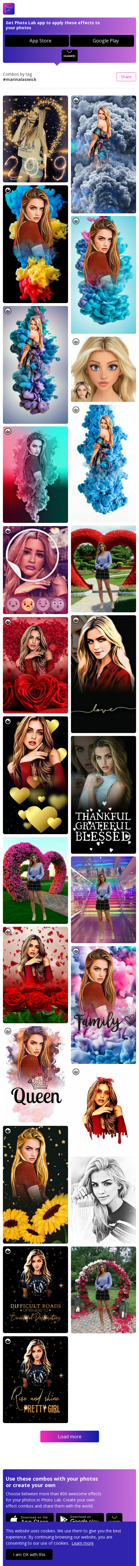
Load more (69, 1436)
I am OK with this (29, 1554)
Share (126, 76)
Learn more (83, 1543)
